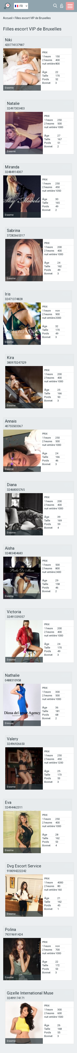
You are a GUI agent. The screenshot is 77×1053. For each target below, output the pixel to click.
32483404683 (14, 553)
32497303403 (16, 108)
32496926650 (16, 744)
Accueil (8, 18)
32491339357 (16, 617)
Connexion (61, 6)
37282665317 (16, 235)
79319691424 (14, 934)
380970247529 (16, 362)
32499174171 (16, 998)
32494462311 (14, 807)
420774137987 (14, 45)
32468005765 (16, 490)
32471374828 (14, 299)
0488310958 (13, 680)
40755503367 (14, 426)
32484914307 (14, 172)
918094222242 (16, 871)
